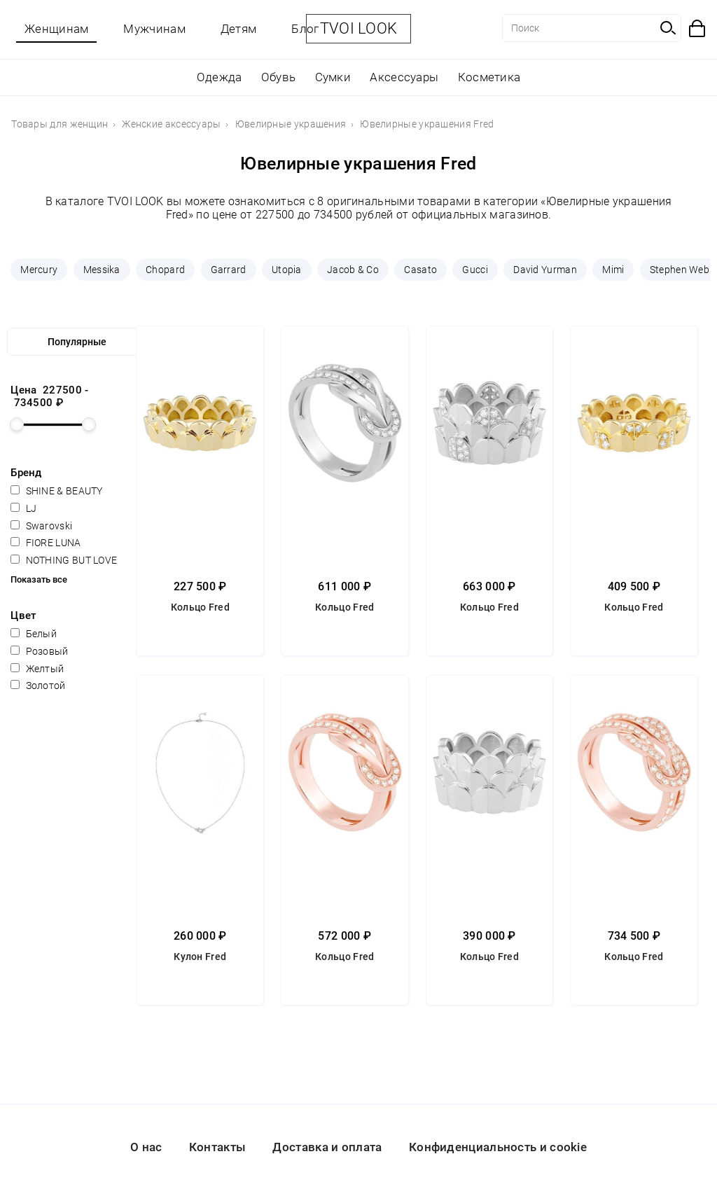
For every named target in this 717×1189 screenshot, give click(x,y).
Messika (101, 269)
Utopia (287, 269)
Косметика (489, 77)
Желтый (37, 668)
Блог (305, 29)
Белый (34, 633)
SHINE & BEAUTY (57, 490)
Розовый (39, 651)
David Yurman (545, 269)
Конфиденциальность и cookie (498, 1147)
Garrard (228, 269)
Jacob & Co (353, 269)
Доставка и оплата (327, 1147)
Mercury (38, 269)
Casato (420, 269)
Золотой (38, 685)
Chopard (165, 269)
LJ (23, 508)
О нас (146, 1147)
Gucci (475, 269)
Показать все (39, 579)
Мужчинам (154, 29)
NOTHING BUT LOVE (64, 560)
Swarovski (41, 525)
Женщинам (56, 29)
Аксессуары (404, 77)
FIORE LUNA (46, 542)
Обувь (278, 77)
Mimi (613, 269)
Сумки (333, 77)
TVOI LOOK (359, 28)
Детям (239, 29)
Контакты (217, 1147)
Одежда (219, 77)
